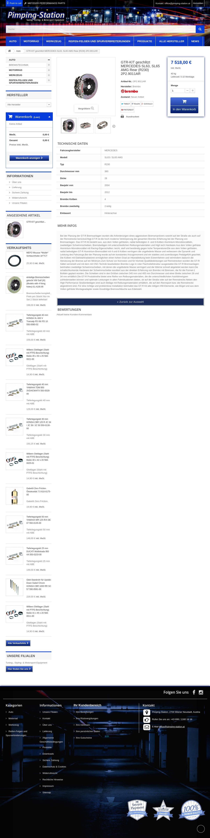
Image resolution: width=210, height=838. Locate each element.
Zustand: (125, 97)
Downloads (48, 750)
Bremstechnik (18, 65)
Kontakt (46, 715)
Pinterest (127, 110)
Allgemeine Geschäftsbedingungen (51, 736)
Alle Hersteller (171, 41)
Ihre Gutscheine (84, 734)
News (195, 41)
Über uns (16, 178)
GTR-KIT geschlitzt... (36, 218)
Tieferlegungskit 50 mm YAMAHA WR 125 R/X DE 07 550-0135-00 (38, 516)
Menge (174, 85)
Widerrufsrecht (19, 194)
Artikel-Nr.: (126, 81)
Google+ (147, 104)
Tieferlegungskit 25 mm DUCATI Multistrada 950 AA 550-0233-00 (37, 548)
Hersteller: (126, 86)
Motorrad (31, 41)
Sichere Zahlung (20, 189)
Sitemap (46, 789)
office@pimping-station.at (172, 723)
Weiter (114, 126)
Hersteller (17, 95)
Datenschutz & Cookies (54, 763)
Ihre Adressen (83, 721)
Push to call (15, 3)
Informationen (20, 172)
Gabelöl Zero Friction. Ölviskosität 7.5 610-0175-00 (38, 488)
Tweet (125, 104)
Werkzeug (54, 41)
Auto (13, 41)
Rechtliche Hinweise (52, 776)
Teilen (136, 104)
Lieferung (17, 184)
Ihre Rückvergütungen (87, 715)
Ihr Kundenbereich (87, 702)
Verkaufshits (19, 244)
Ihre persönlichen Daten (88, 728)
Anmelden (198, 3)
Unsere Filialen (19, 199)
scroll (201, 829)
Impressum (48, 782)
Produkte (144, 41)
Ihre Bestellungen (85, 708)
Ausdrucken (132, 116)
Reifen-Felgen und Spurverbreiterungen (99, 41)
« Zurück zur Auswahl (130, 301)
